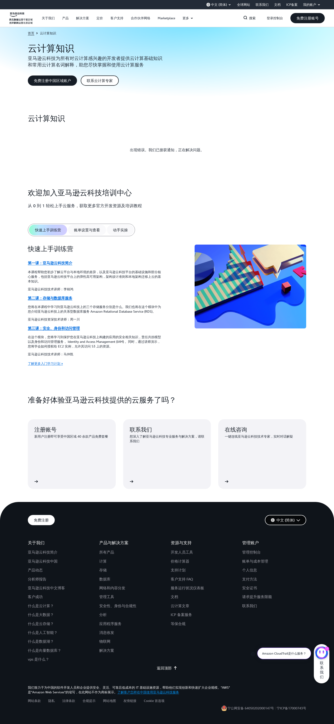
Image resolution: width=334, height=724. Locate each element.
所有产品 (106, 552)
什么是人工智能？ (43, 632)
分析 (103, 614)
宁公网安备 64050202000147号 (251, 708)
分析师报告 (37, 579)
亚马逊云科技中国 (43, 561)
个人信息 (249, 570)
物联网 (104, 641)
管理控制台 (251, 552)
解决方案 (106, 650)
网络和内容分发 (112, 588)
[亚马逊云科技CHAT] (321, 653)
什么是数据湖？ (41, 641)
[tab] (48, 230)
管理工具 (106, 596)
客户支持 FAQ (182, 579)
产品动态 (35, 570)
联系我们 (249, 605)
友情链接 (129, 701)
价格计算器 (180, 561)
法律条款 (68, 701)
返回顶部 (167, 668)
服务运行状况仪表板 (187, 588)
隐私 (51, 701)
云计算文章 (180, 605)
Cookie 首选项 (154, 701)
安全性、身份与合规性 (117, 605)
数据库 (104, 579)
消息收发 (106, 632)
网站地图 (109, 701)
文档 (174, 596)
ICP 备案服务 (181, 614)
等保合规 (178, 623)
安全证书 (249, 588)
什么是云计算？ (41, 605)
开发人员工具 (182, 552)
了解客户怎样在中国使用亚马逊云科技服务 (148, 692)
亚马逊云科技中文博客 (46, 588)
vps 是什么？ (38, 659)
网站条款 (34, 701)
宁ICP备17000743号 (291, 708)
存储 (103, 570)
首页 (31, 33)
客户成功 (35, 596)
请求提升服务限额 (257, 596)
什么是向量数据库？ (44, 650)
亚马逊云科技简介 (43, 552)
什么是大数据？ (41, 614)
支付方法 (249, 579)
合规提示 (89, 701)
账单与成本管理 (255, 561)
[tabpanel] (167, 307)
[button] (48, 18)
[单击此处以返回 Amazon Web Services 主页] (20, 21)
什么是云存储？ (41, 623)
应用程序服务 (110, 623)
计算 (103, 561)
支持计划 (178, 570)
